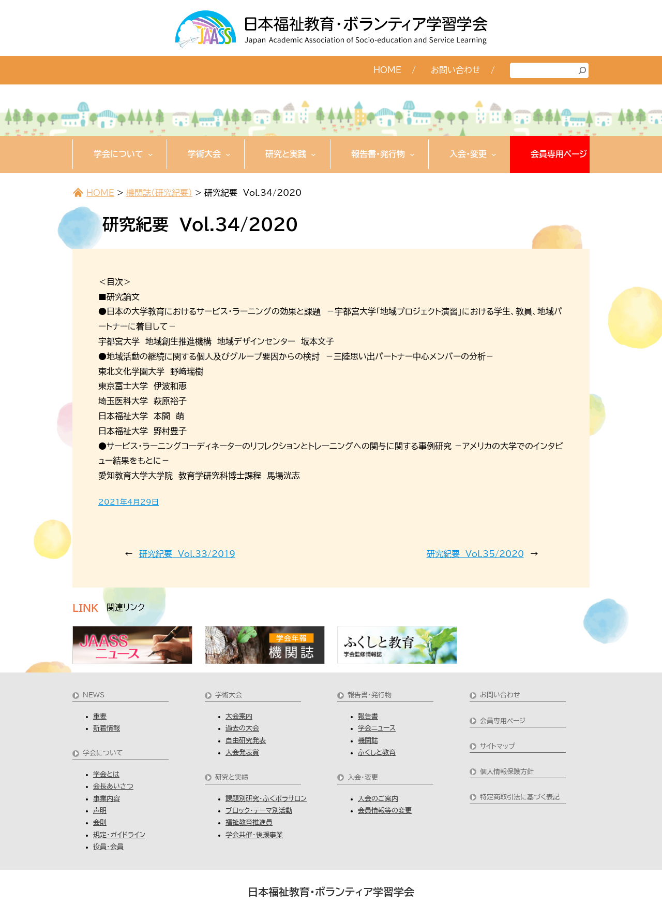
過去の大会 (242, 728)
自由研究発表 (245, 740)
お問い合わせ (500, 695)
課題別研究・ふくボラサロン (266, 798)
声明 (100, 810)
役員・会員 (108, 846)
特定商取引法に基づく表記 (520, 797)
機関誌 (368, 740)
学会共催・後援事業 (254, 835)
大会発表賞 (242, 752)
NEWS (93, 695)
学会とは (106, 774)
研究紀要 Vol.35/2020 (475, 554)
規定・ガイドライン (119, 835)
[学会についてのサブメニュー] (150, 154)
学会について (103, 753)
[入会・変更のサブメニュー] (493, 154)
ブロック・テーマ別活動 (258, 810)
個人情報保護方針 (507, 771)
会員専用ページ (502, 721)
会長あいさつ (113, 786)
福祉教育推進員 (249, 822)
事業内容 (106, 798)
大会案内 (238, 716)
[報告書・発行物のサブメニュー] (412, 154)
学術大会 (228, 695)
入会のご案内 (378, 798)
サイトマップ (497, 746)
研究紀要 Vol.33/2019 (187, 554)
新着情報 (106, 728)
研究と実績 (231, 777)
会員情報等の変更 (385, 810)
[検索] (582, 70)
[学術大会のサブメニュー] (228, 154)
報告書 (368, 716)
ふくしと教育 (377, 752)
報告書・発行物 (370, 695)
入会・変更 (363, 777)
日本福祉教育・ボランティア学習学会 (331, 891)
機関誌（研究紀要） (159, 193)
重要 (100, 716)
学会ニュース (377, 728)
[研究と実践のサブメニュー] (313, 154)
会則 (100, 822)
